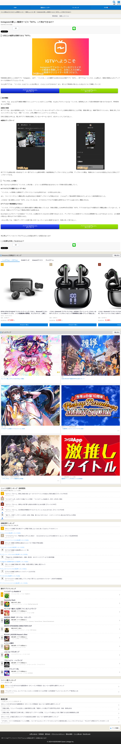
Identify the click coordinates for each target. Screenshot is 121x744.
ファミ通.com (78, 734)
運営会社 (47, 734)
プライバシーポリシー (58, 734)
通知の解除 (69, 734)
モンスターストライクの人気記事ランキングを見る (14, 568)
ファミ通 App (7, 3)
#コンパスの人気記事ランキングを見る (11, 533)
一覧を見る (116, 255)
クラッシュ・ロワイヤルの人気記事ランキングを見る (15, 554)
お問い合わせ (33, 734)
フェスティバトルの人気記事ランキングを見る (13, 547)
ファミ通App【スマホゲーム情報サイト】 (12, 12)
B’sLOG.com (86, 734)
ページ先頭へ (115, 728)
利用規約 (41, 734)
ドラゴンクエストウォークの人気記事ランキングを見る (15, 540)
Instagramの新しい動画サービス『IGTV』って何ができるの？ (54, 12)
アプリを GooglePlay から (89, 90)
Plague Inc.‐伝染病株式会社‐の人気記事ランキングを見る (15, 561)
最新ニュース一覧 (30, 12)
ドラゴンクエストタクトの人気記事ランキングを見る (15, 583)
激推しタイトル (64, 16)
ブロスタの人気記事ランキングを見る (11, 576)
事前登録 (55, 16)
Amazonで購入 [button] (24, 325)
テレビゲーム (50, 260)
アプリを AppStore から (30, 90)
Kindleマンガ (25, 260)
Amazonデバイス (37, 260)
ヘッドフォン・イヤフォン (10, 260)
